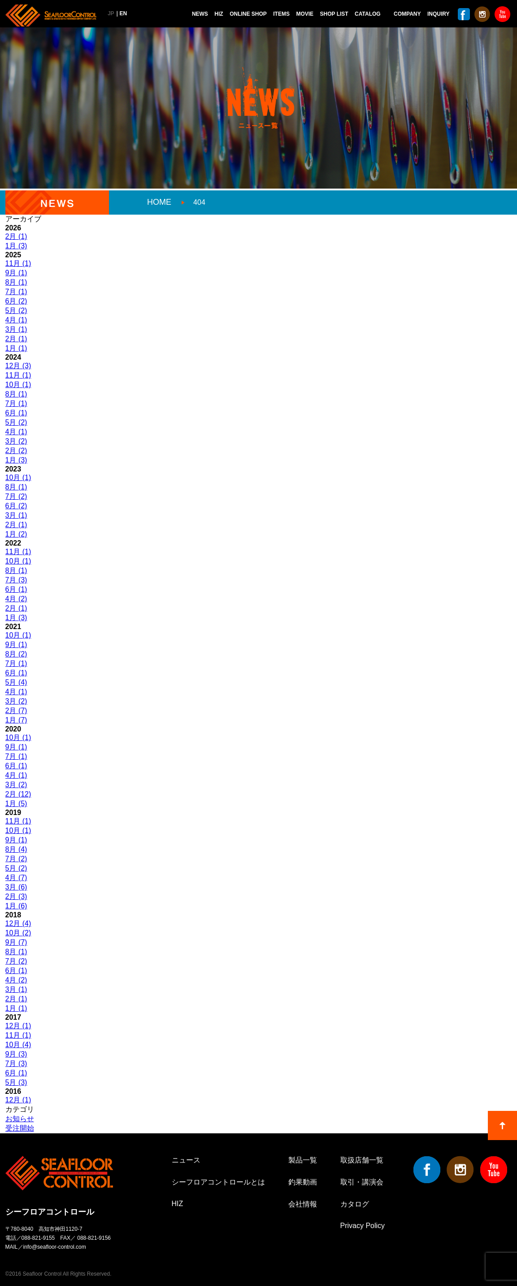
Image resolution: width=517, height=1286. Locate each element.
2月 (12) (18, 794)
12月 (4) (18, 923)
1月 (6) (16, 906)
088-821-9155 (38, 1238)
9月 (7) (16, 942)
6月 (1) (16, 413)
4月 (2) (16, 599)
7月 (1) (16, 291)
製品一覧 (302, 1160)
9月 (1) (16, 273)
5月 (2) (16, 310)
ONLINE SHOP (248, 14)
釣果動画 (302, 1182)
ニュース (186, 1160)
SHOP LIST (334, 14)
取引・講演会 (361, 1182)
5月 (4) (16, 682)
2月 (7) (16, 710)
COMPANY (407, 14)
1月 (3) (16, 246)
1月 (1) (16, 348)
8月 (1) (16, 282)
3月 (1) (16, 329)
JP (111, 13)
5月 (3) (16, 1082)
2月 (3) (16, 896)
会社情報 (302, 1204)
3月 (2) (16, 441)
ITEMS (281, 14)
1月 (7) (16, 720)
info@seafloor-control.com (54, 1247)
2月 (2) (16, 450)
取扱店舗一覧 (361, 1160)
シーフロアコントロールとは (218, 1182)
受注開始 (19, 1128)
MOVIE (304, 14)
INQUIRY (438, 14)
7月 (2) (16, 496)
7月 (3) (16, 580)
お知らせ (19, 1119)
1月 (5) (16, 803)
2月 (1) (16, 236)
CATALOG (368, 14)
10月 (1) (18, 384)
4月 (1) (16, 320)
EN (123, 13)
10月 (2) (18, 933)
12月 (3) (18, 366)
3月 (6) (16, 887)
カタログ (354, 1204)
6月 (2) (16, 301)
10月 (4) (18, 1044)
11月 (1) (18, 263)
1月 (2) (16, 534)
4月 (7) (16, 877)
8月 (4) (16, 849)
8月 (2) (16, 654)
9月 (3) (16, 1054)
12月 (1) (18, 1026)
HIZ (218, 14)
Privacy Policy (362, 1225)
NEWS (200, 14)
